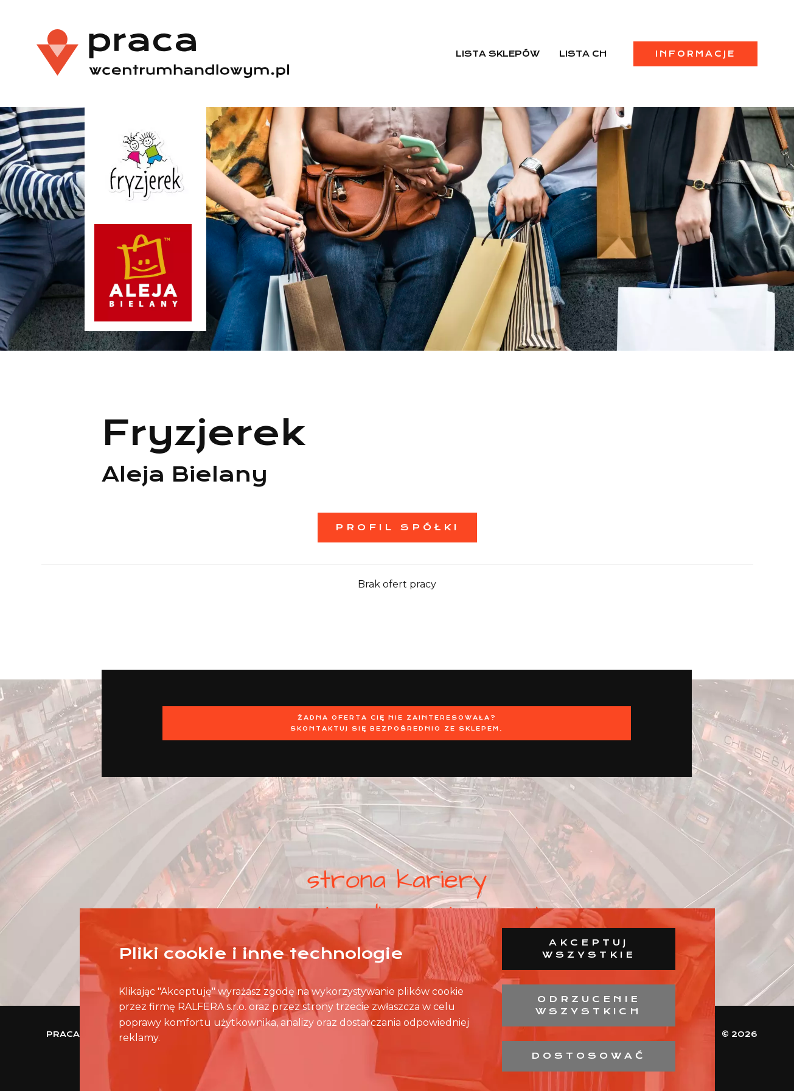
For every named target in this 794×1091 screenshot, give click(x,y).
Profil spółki (397, 527)
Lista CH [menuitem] (583, 53)
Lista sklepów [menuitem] (498, 53)
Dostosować (588, 1055)
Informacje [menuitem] (695, 53)
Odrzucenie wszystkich (588, 1005)
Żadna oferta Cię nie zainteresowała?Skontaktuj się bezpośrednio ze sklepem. (396, 723)
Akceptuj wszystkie (589, 948)
